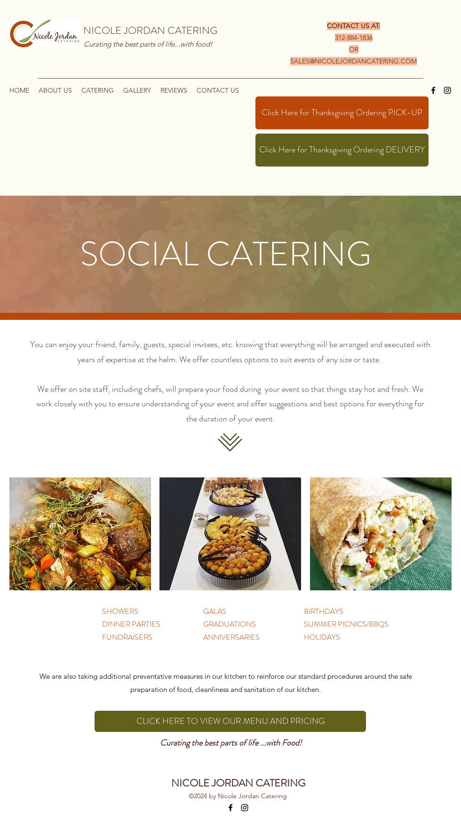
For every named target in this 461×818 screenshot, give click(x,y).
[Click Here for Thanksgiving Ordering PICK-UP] (342, 112)
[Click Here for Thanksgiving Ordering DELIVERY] (342, 150)
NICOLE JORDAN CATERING (150, 30)
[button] (98, 90)
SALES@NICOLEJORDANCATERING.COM (353, 61)
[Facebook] (433, 90)
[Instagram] (447, 90)
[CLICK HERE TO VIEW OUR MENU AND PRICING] (230, 721)
